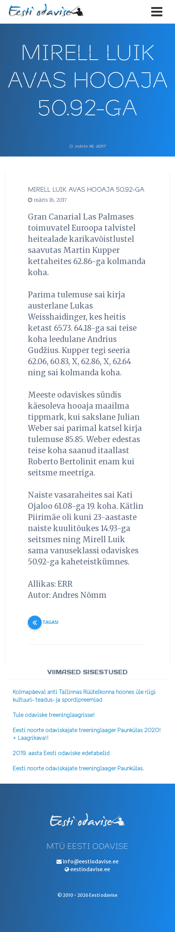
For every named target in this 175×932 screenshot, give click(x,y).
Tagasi (43, 622)
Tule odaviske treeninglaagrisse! (54, 715)
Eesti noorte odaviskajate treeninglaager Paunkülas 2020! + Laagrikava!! (87, 734)
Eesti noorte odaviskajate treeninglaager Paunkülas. (78, 768)
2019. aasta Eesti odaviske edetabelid (61, 753)
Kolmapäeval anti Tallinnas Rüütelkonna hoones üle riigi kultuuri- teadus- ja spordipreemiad (84, 696)
